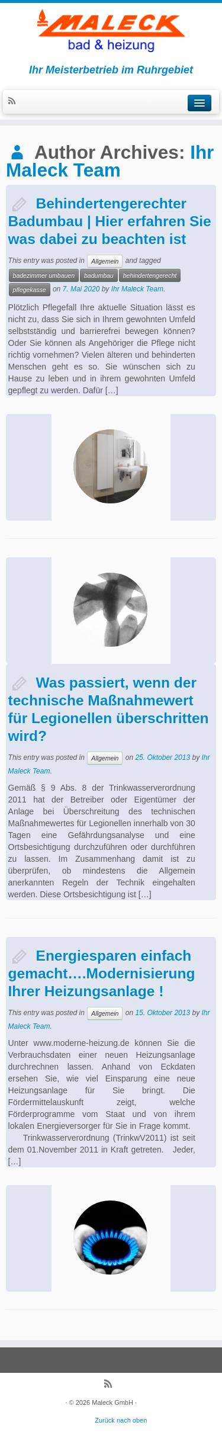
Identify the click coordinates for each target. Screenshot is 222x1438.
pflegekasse (29, 289)
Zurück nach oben (121, 1420)
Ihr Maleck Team (110, 161)
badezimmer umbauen (44, 275)
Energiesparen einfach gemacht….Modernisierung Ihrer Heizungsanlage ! (101, 973)
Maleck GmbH (112, 1402)
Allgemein (104, 261)
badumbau (99, 275)
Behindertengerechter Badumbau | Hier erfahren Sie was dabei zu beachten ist (109, 221)
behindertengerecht (150, 275)
